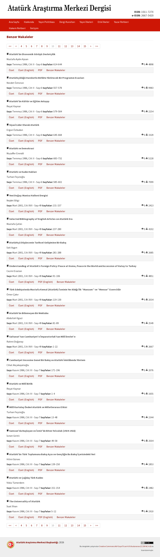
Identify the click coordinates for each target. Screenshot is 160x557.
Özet (11, 70)
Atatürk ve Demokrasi (20, 148)
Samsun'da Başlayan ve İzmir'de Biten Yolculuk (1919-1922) (41, 430)
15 (85, 46)
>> (96, 46)
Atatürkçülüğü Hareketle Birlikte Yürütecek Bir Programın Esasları (45, 77)
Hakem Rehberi (17, 28)
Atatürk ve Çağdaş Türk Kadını (25, 477)
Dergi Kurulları (67, 21)
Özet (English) (26, 70)
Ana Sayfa (14, 21)
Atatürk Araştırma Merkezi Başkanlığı (37, 542)
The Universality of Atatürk (23, 501)
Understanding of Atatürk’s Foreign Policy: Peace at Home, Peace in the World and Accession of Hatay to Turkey (71, 266)
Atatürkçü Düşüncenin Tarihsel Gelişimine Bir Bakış (36, 242)
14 (78, 46)
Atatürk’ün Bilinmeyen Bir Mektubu (27, 313)
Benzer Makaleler (55, 70)
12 (65, 46)
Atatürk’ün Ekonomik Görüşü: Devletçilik (31, 54)
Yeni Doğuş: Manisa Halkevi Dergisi (27, 195)
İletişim (34, 28)
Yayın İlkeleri (86, 21)
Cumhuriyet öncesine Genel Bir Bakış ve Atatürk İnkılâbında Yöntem (46, 360)
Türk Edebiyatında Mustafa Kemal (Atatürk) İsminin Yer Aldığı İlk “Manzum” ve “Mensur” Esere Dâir (64, 289)
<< (10, 46)
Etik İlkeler (103, 21)
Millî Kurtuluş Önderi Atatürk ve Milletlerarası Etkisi (37, 407)
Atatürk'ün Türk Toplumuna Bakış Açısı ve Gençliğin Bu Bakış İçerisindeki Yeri (51, 454)
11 (59, 46)
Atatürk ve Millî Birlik (20, 383)
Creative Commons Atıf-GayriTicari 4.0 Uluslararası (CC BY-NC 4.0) (125, 546)
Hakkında (29, 21)
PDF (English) (45, 281)
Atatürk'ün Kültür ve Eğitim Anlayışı (28, 101)
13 (72, 46)
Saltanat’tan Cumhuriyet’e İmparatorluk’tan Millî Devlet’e (41, 336)
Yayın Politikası (47, 21)
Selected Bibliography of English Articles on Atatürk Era (39, 218)
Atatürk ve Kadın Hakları (22, 171)
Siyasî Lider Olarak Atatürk (23, 124)
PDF (40, 70)
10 (53, 46)
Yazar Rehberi (121, 21)
